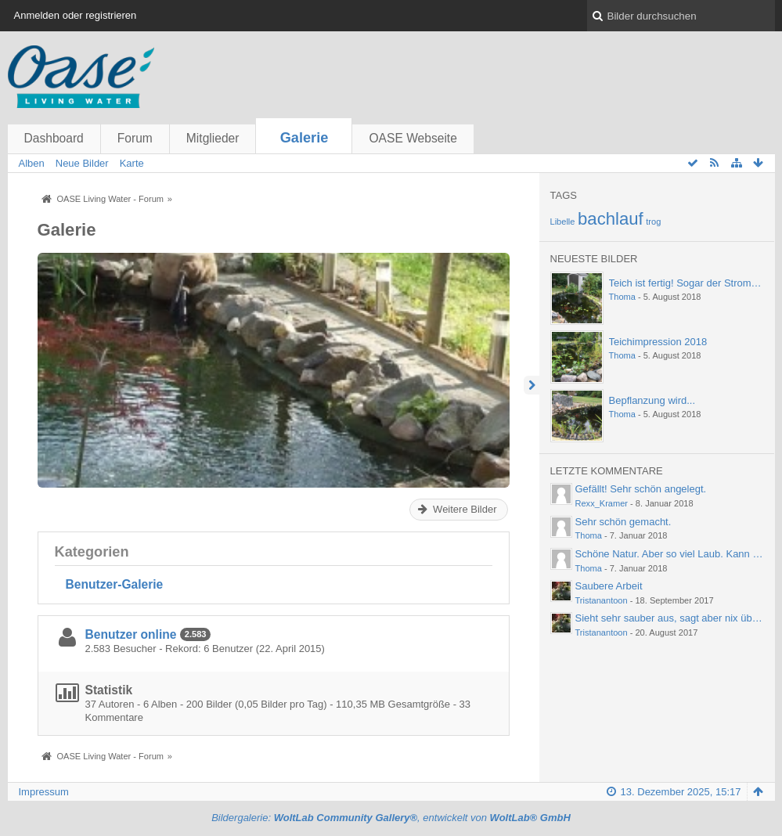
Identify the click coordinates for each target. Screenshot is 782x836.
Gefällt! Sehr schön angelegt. (641, 489)
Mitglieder (213, 138)
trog (653, 221)
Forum (135, 138)
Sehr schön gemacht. (623, 522)
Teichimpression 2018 (658, 342)
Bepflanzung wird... (652, 400)
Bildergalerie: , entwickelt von (391, 817)
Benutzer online (131, 634)
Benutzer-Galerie (115, 584)
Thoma (622, 296)
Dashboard (54, 138)
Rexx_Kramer (602, 503)
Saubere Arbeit (609, 586)
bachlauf (610, 219)
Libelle (562, 221)
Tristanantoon (601, 600)
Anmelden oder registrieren (75, 15)
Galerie (304, 138)
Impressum (44, 792)
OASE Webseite (412, 138)
